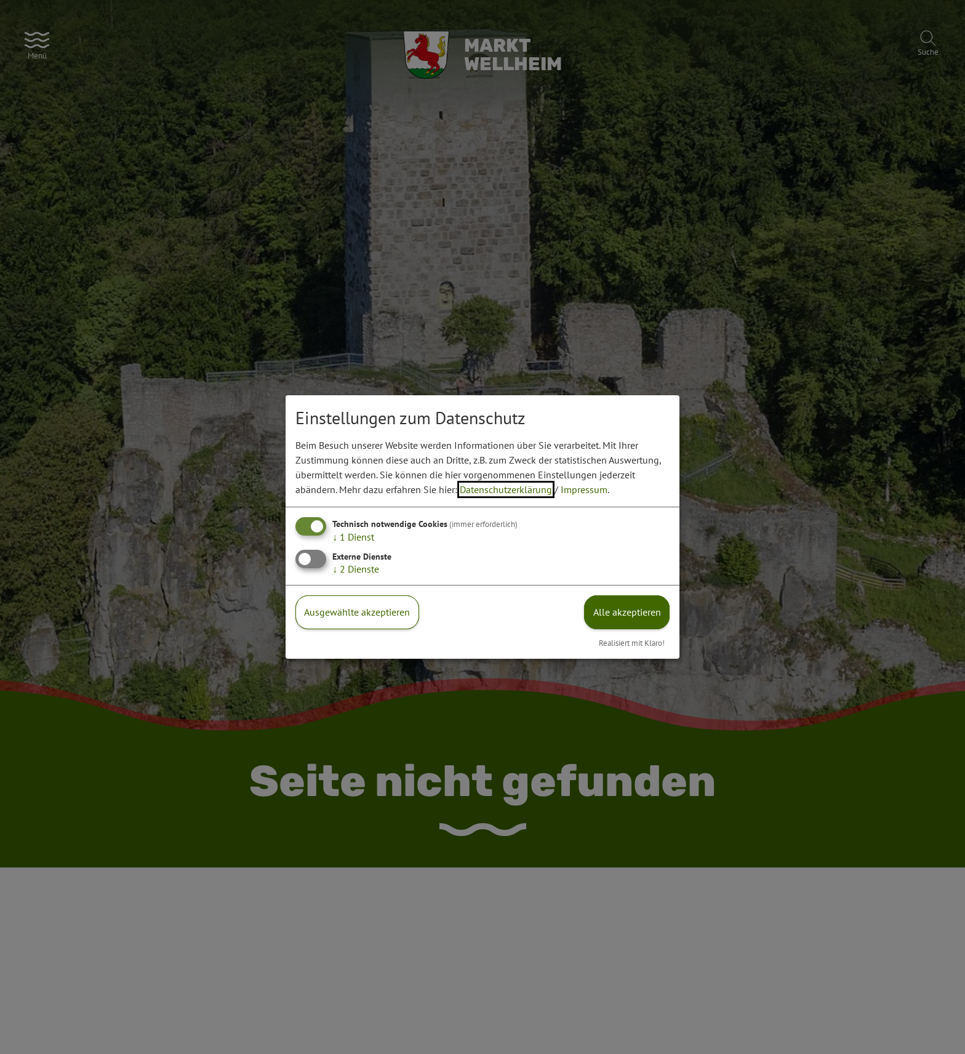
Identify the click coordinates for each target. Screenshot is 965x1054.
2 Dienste (355, 569)
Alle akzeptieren (627, 612)
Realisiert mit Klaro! (632, 643)
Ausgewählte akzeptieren (357, 612)
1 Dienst (353, 537)
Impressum (584, 489)
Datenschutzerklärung (506, 489)
